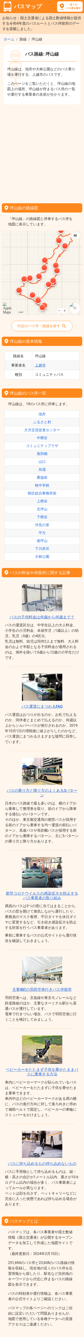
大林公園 (42, 556)
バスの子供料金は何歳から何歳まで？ (42, 617)
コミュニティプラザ (42, 446)
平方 (42, 533)
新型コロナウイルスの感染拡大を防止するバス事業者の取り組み (42, 895)
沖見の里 (42, 525)
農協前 (42, 477)
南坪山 (42, 541)
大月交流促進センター (42, 430)
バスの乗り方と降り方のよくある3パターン (42, 792)
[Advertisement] (42, 152)
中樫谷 (42, 438)
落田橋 (42, 454)
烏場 (42, 469)
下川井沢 (42, 549)
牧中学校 (42, 485)
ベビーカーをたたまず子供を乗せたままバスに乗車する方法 (42, 1071)
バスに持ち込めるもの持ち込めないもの (42, 1163)
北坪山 (42, 509)
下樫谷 (42, 517)
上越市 (40, 365)
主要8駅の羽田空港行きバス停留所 (42, 989)
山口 (42, 461)
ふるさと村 (42, 422)
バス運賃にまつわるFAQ (42, 706)
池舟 (42, 414)
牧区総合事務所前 (42, 493)
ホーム (9, 39)
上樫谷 (42, 501)
